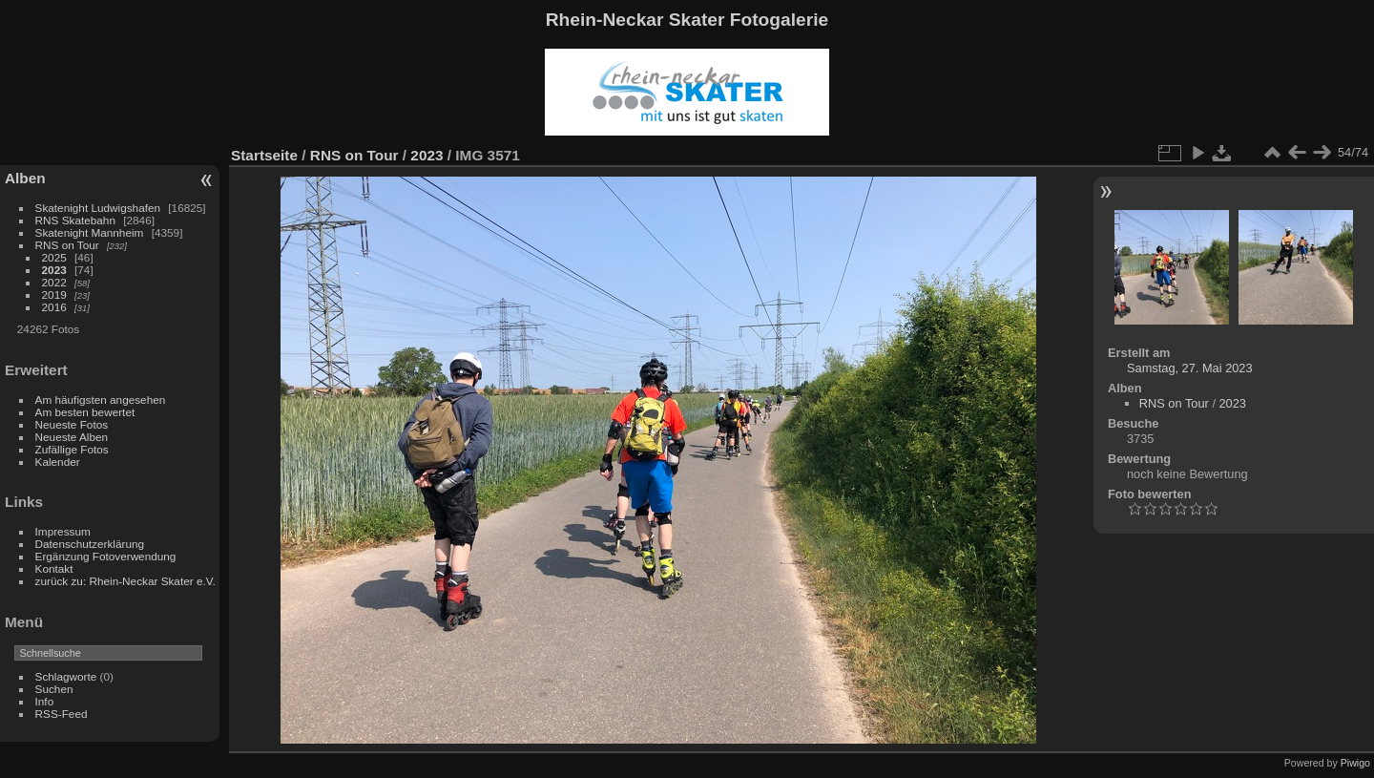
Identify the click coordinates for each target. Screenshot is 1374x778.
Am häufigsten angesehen (100, 399)
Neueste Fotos (72, 424)
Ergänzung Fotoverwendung (106, 556)
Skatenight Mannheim (89, 232)
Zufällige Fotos (72, 449)
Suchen (54, 689)
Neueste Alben (72, 437)
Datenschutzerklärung (89, 543)
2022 (54, 282)
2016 (54, 307)
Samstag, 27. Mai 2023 (1190, 368)
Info (44, 701)
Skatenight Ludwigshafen (97, 207)
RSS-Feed (61, 713)
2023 (54, 269)
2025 (54, 257)
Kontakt (54, 568)
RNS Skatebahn (75, 220)
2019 (54, 294)
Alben (25, 178)
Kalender (57, 461)
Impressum (63, 531)
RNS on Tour (67, 245)
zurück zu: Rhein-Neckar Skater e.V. (125, 581)
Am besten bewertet (85, 412)
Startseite (264, 155)
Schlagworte (66, 676)
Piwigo (1355, 762)
